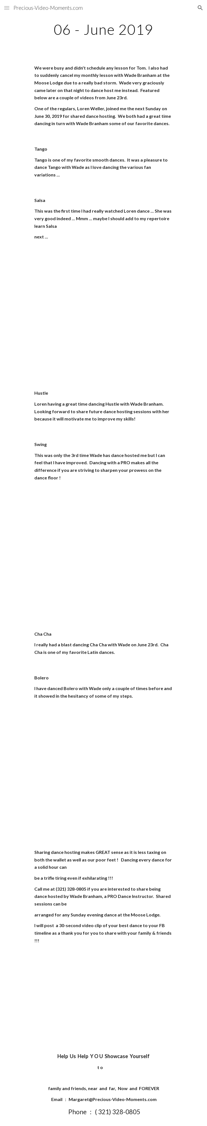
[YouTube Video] (103, 282)
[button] (7, 7)
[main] (103, 29)
